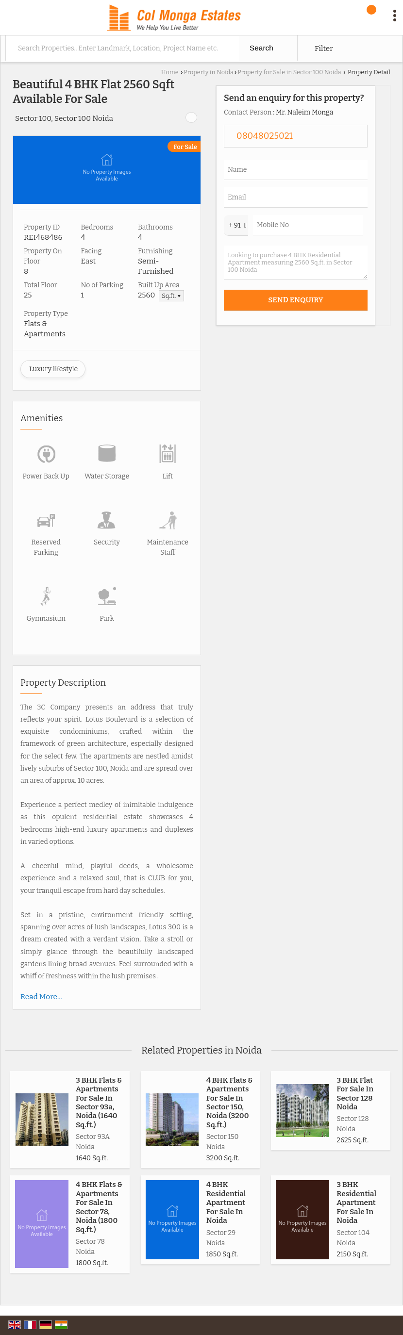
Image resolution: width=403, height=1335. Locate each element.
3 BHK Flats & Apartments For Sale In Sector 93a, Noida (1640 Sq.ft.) (99, 1102)
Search (261, 48)
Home (170, 72)
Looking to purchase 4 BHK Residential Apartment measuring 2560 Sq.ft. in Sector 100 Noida (296, 263)
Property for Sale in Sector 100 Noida (289, 72)
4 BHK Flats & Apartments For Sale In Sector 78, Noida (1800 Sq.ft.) (99, 1207)
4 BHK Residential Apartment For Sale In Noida (226, 1202)
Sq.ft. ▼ (171, 295)
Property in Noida (209, 72)
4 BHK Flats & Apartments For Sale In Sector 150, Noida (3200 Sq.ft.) (229, 1102)
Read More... (41, 996)
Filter (324, 48)
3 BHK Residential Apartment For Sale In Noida (356, 1202)
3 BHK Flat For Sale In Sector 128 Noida (354, 1093)
